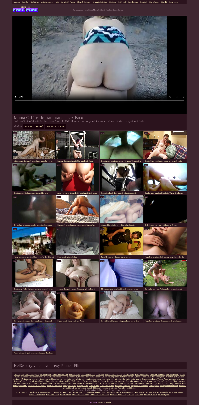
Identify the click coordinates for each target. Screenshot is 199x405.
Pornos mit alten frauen (35, 381)
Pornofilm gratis (172, 377)
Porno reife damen (90, 383)
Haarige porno (82, 386)
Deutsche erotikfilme (118, 395)
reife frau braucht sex (55, 126)
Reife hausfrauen (52, 395)
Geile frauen (136, 379)
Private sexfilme (150, 395)
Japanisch (143, 2)
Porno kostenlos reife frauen (174, 379)
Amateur (17, 2)
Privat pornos (154, 386)
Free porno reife (69, 386)
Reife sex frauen (99, 381)
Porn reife (115, 383)
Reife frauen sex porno (37, 386)
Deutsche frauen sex (60, 375)
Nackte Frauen (55, 377)
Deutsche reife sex (152, 392)
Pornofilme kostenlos (176, 381)
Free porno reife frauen (169, 386)
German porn (94, 386)
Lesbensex (100, 375)
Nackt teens (35, 2)
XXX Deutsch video (75, 392)
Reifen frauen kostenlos (116, 381)
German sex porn (59, 392)
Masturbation (154, 2)
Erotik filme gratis (32, 375)
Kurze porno (162, 383)
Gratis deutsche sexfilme (95, 379)
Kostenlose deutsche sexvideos (132, 383)
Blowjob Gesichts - (84, 2)
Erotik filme (32, 392)
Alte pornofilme (174, 383)
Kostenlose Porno (45, 392)
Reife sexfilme (19, 381)
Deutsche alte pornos (124, 392)
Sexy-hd (25, 2)
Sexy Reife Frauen (68, 2)
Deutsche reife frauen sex (39, 377)
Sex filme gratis (172, 375)
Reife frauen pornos (111, 377)
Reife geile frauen (142, 375)
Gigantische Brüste (100, 2)
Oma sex (35, 379)
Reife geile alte (112, 379)
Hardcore (112, 2)
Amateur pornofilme (135, 395)
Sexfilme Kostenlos (109, 388)
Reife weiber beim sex (76, 379)
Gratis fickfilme (54, 383)
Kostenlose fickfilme (37, 395)
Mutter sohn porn (51, 381)
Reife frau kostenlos (127, 377)
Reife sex (25, 7)
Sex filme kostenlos (54, 386)
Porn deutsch (34, 383)
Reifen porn (87, 381)
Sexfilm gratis (124, 379)
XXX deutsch (76, 381)
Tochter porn (19, 375)
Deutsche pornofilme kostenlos (90, 377)
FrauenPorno (162, 381)
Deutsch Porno (128, 375)
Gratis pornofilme (88, 375)
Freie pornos (141, 377)
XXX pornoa (26, 379)
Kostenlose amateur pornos (71, 383)
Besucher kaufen (104, 402)
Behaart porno (74, 375)
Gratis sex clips (151, 383)
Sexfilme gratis (45, 375)
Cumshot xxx (133, 2)
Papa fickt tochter (93, 388)
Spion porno (173, 2)
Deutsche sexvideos (157, 375)
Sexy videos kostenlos (139, 386)
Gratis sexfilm (64, 381)
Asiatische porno (47, 2)
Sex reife (43, 383)
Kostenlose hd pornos (113, 375)
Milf (57, 2)
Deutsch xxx (146, 379)
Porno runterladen (108, 392)
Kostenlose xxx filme (148, 381)
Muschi (164, 2)
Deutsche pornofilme (80, 395)
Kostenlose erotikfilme (126, 388)
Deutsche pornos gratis (156, 377)
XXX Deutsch (21, 392)
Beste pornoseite (79, 388)
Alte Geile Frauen (107, 386)
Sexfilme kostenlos (20, 383)
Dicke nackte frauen (69, 377)
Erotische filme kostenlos (99, 395)
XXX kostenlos (104, 383)
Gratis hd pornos (132, 381)
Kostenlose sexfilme (47, 379)
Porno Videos (157, 379)
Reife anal (122, 2)
